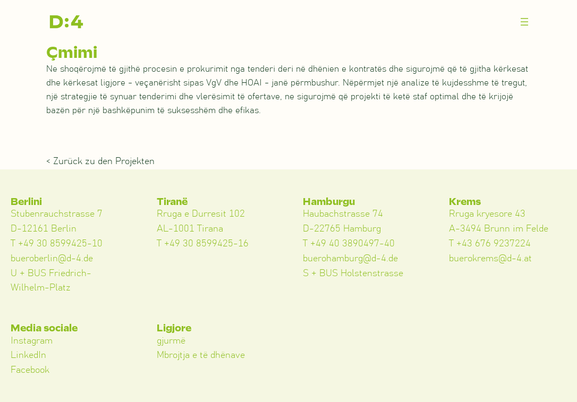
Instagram (32, 341)
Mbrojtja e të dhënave (201, 355)
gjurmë (171, 341)
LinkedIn (28, 355)
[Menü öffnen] (524, 21)
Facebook (30, 370)
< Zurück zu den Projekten (100, 161)
